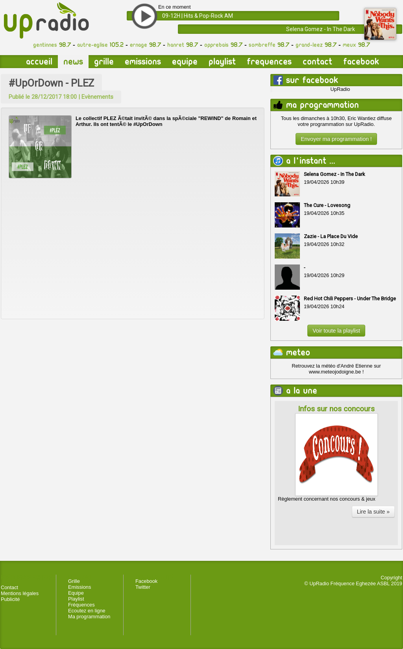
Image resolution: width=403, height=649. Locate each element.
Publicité (10, 599)
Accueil (39, 62)
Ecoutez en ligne (86, 611)
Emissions (143, 62)
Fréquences (81, 605)
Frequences (269, 62)
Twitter (142, 587)
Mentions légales (20, 593)
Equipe (185, 62)
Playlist (222, 62)
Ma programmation (89, 616)
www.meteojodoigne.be (335, 372)
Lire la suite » (373, 511)
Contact (317, 62)
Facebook (361, 62)
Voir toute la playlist (336, 330)
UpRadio (340, 89)
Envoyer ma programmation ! (336, 139)
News (73, 62)
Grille (104, 62)
